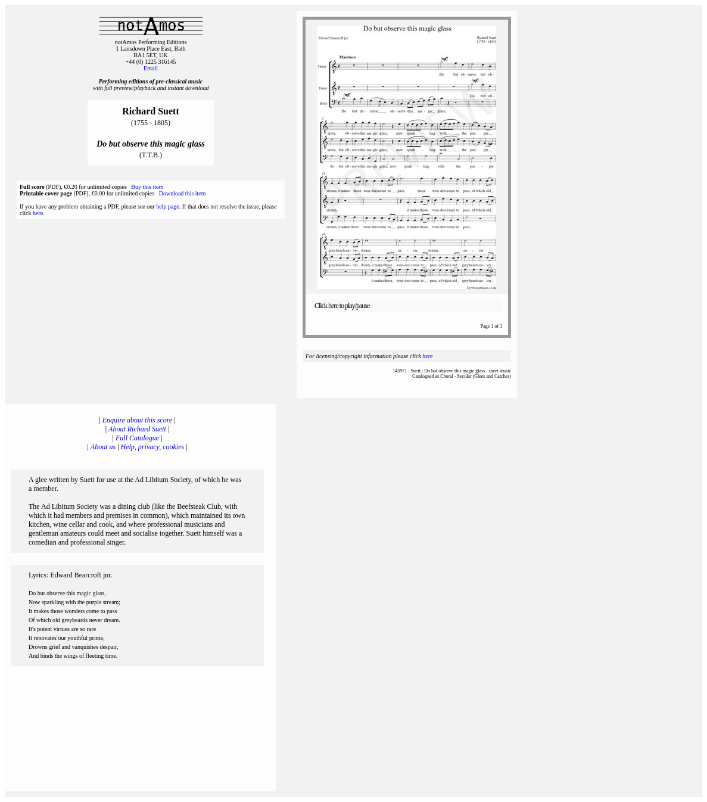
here (38, 213)
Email (151, 68)
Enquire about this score (137, 420)
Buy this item (147, 187)
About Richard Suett (137, 429)
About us (103, 447)
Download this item (182, 193)
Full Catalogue (137, 438)
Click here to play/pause (341, 305)
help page (167, 206)
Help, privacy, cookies (153, 447)
